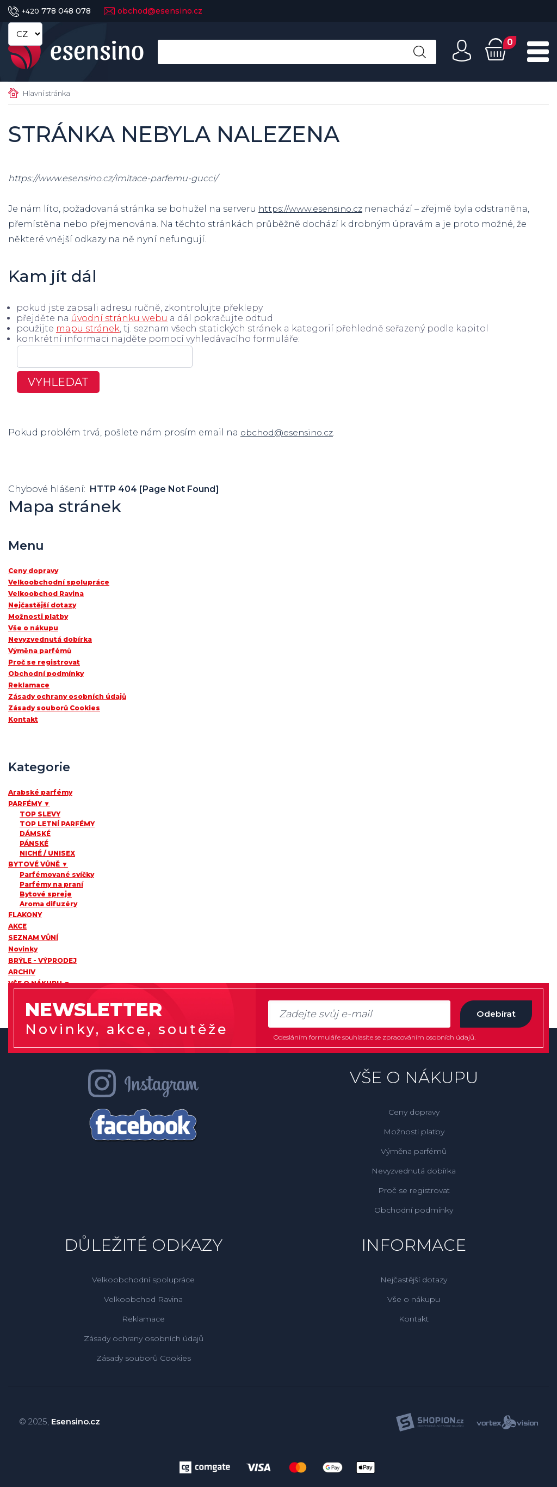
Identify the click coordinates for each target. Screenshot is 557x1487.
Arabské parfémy (40, 792)
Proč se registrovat (414, 1190)
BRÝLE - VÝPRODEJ (42, 960)
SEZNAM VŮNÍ (33, 937)
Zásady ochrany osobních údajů (143, 1338)
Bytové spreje (46, 894)
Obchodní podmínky (413, 1210)
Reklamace (143, 1319)
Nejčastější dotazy (413, 1280)
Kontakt (414, 1319)
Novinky (23, 949)
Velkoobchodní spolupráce (143, 1280)
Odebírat (494, 1014)
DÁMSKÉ (35, 833)
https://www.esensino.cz (312, 209)
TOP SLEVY (40, 814)
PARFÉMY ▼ (29, 804)
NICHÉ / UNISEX (47, 853)
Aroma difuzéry (48, 904)
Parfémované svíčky (57, 874)
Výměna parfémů (414, 1151)
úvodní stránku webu (119, 318)
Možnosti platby (413, 1131)
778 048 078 (49, 11)
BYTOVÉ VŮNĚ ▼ (38, 864)
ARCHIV (21, 972)
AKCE (17, 926)
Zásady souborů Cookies (143, 1358)
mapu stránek (88, 328)
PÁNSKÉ (34, 843)
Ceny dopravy (414, 1112)
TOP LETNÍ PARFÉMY (57, 824)
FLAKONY (25, 915)
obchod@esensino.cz (153, 11)
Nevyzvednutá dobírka (414, 1171)
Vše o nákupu (413, 1299)
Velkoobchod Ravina (143, 1299)
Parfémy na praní (51, 884)
